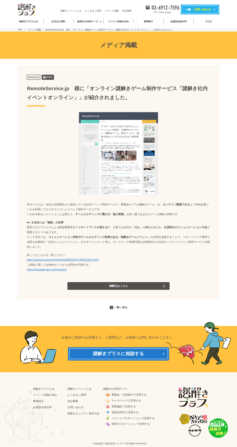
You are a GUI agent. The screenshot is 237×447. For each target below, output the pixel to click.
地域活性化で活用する (125, 412)
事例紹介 (148, 21)
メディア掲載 (112, 10)
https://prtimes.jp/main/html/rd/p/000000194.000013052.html (63, 259)
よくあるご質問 (93, 10)
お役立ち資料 (58, 21)
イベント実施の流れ (118, 21)
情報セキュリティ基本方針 (83, 413)
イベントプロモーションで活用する (133, 418)
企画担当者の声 (178, 21)
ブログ (208, 21)
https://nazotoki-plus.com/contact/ (47, 269)
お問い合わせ (75, 407)
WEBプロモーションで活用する (131, 424)
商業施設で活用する (124, 406)
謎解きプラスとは (28, 21)
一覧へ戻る (120, 307)
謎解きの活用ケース (87, 21)
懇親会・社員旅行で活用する (129, 395)
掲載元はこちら (118, 285)
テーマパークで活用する (126, 400)
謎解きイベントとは (71, 10)
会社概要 (127, 10)
